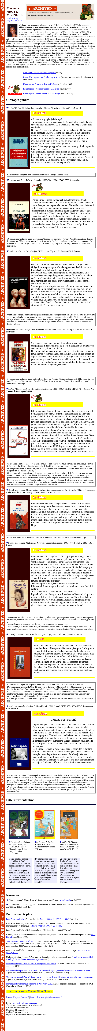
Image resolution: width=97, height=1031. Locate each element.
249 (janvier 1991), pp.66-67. (55, 919)
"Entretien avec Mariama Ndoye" (20, 941)
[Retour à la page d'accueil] (17, 997)
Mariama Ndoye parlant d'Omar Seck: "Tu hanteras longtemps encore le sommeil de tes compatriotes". (48, 970)
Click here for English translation (14, 19)
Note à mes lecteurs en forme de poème (39, 72)
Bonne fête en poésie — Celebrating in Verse (41, 77)
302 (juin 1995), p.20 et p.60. (47, 926)
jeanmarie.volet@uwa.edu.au (25, 1003)
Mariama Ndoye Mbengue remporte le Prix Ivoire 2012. (29, 984)
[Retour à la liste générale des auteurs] (46, 997)
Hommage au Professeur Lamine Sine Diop (41, 89)
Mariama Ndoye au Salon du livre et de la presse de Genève (31, 964)
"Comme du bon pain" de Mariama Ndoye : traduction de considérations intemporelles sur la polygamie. (49, 977)
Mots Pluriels (65, 900)
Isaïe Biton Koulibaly (15, 919)
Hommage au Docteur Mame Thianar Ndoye (41, 93)
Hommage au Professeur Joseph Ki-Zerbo (40, 84)
